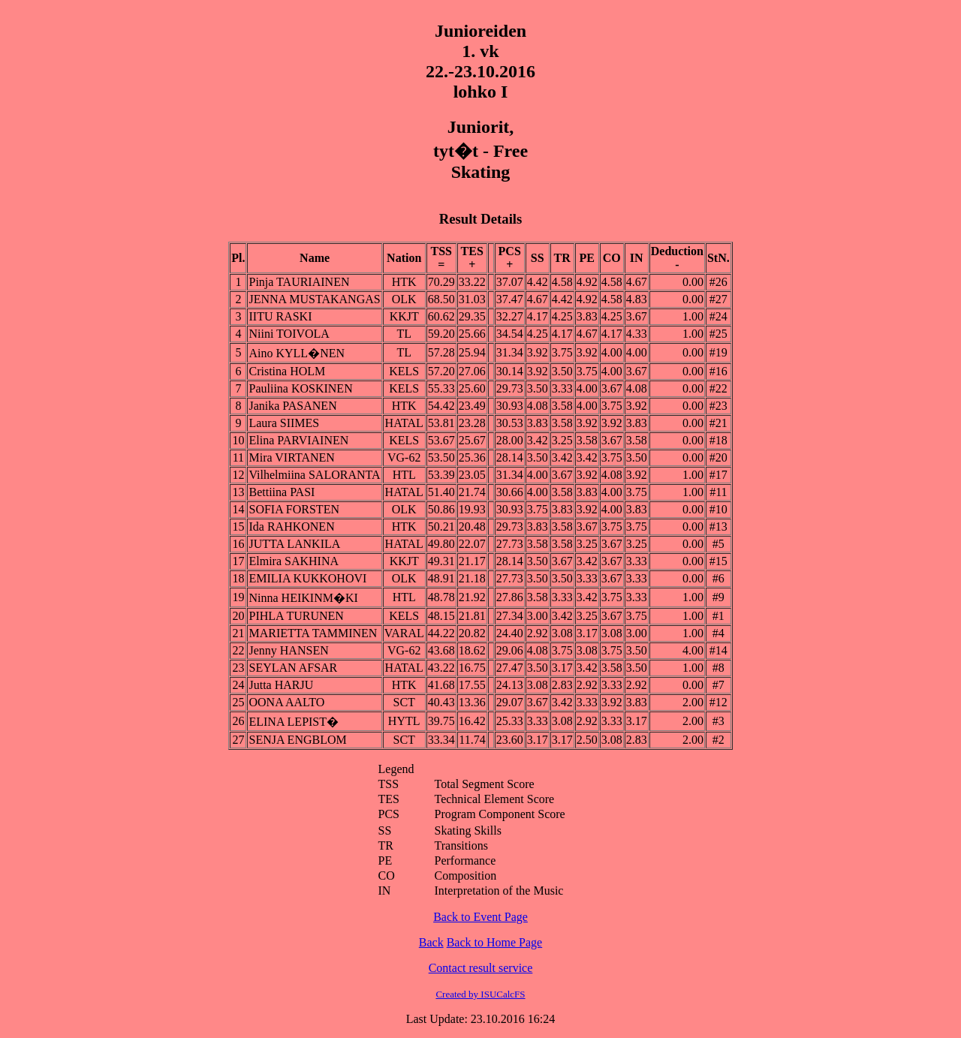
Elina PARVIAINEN (298, 440)
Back (431, 942)
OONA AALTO (286, 702)
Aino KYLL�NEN (297, 353)
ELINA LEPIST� (294, 721)
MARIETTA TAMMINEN (313, 633)
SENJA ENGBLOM (297, 739)
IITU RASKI (280, 316)
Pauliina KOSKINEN (300, 388)
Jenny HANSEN (288, 650)
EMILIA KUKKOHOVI (307, 578)
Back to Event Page (480, 916)
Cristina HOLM (287, 371)
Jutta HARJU (281, 684)
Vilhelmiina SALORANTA (314, 474)
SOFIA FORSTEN (294, 509)
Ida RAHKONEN (291, 526)
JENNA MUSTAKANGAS (314, 299)
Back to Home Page (495, 942)
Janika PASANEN (292, 405)
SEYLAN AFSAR (293, 667)
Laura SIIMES (284, 423)
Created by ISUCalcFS (480, 994)
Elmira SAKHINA (294, 561)
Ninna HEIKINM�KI (303, 597)
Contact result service (481, 967)
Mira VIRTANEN (291, 457)
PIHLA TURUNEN (296, 615)
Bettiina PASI (282, 492)
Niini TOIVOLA (289, 333)
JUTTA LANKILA (294, 543)
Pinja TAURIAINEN (299, 281)
